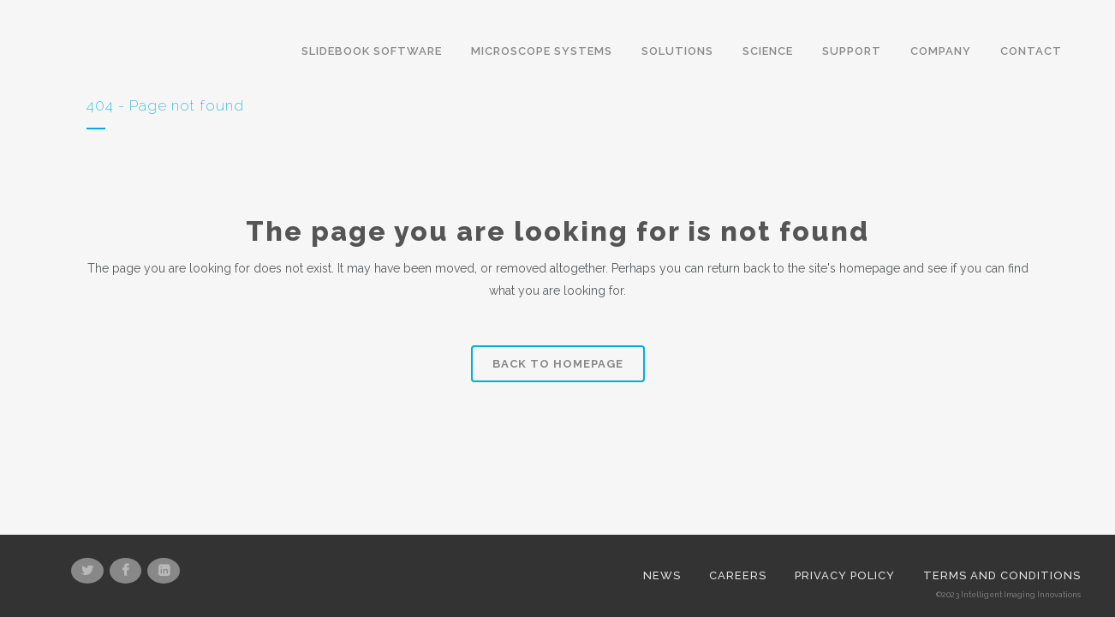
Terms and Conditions (1002, 524)
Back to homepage (557, 363)
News (662, 524)
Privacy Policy (845, 524)
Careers (737, 524)
